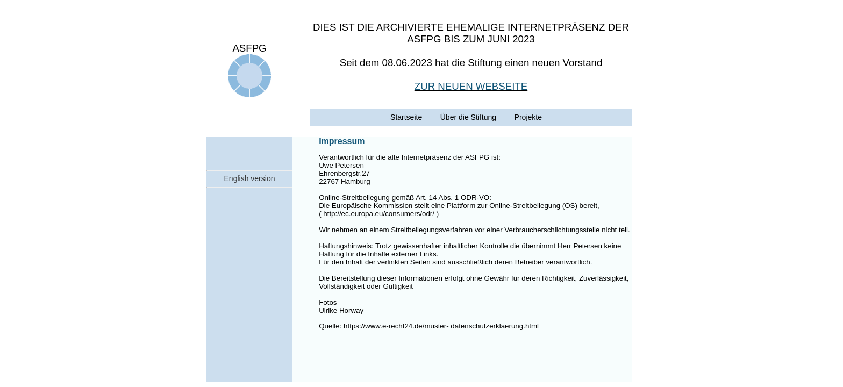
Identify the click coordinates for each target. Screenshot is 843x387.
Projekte (528, 117)
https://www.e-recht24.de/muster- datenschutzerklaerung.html (441, 326)
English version (249, 178)
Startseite (406, 117)
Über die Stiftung (468, 117)
